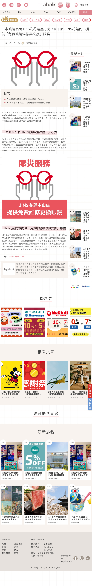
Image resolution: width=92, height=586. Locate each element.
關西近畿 (36, 19)
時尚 (59, 12)
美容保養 (7, 12)
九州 (77, 19)
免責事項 (48, 544)
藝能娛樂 (72, 12)
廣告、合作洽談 (38, 552)
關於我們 (35, 544)
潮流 (20, 12)
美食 (46, 12)
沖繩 (68, 19)
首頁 (4, 544)
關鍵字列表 (49, 552)
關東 (47, 19)
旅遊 (33, 12)
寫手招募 (35, 547)
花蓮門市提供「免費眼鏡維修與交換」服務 (28, 102)
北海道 (57, 19)
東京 (24, 19)
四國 (86, 19)
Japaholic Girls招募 (48, 548)
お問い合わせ (37, 555)
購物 (85, 12)
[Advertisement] (80, 170)
